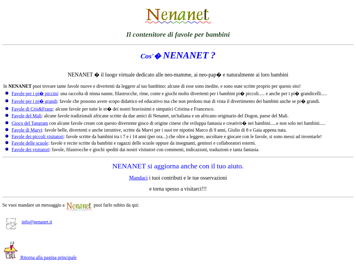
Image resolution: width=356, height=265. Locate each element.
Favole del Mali (26, 115)
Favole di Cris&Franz (32, 108)
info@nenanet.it (28, 221)
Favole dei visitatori (30, 149)
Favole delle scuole (30, 143)
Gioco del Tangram (30, 123)
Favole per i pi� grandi (34, 101)
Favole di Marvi (27, 129)
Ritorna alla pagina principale (40, 257)
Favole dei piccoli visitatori (38, 136)
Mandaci (138, 178)
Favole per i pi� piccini (35, 93)
